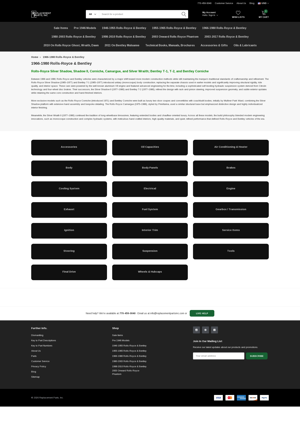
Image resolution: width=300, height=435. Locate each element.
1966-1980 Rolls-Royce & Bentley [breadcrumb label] (63, 57)
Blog (252, 3)
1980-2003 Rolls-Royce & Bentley (74, 36)
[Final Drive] (69, 271)
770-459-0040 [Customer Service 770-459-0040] (204, 3)
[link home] (41, 14)
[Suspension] (150, 250)
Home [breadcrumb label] (34, 57)
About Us (241, 3)
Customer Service (40, 389)
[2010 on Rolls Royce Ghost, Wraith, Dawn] (71, 45)
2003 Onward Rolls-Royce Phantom (125, 401)
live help (202, 313)
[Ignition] (69, 230)
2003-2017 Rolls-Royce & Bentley (226, 36)
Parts (34, 384)
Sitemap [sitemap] (35, 405)
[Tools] (230, 250)
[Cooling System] (69, 188)
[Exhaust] (69, 209)
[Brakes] (230, 167)
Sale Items (117, 363)
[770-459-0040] (127, 313)
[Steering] (69, 250)
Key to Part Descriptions (43, 369)
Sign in (213, 15)
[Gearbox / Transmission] (230, 209)
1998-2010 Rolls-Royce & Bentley (124, 36)
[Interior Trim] (150, 230)
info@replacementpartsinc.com (167, 313)
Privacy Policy (38, 395)
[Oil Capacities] (150, 146)
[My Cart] (264, 14)
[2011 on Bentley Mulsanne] (122, 45)
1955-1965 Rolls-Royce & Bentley (174, 28)
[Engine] (230, 188)
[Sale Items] (61, 28)
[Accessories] (69, 146)
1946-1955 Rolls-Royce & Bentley (124, 28)
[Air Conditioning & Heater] (230, 146)
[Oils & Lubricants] (245, 45)
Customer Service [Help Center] (224, 3)
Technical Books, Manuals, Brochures (170, 45)
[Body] (69, 167)
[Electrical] (150, 188)
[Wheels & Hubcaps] (150, 271)
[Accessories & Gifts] (214, 45)
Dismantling (37, 363)
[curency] (263, 3)
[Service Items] (230, 230)
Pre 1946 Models (85, 28)
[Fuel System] (150, 209)
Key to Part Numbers (41, 374)
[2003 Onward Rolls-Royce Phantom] (175, 36)
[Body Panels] (150, 167)
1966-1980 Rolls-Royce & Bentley (224, 28)
